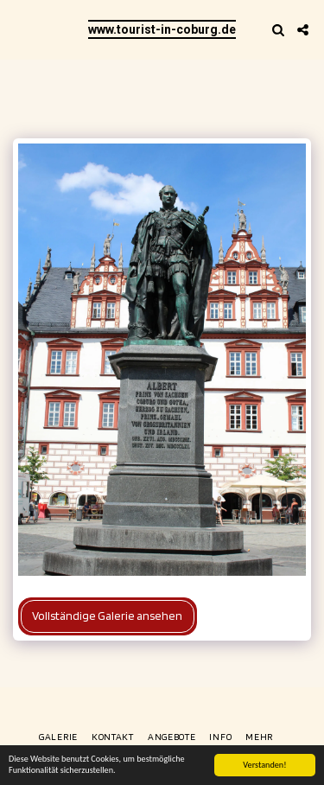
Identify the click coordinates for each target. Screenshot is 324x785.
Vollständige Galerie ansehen (107, 615)
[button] (19, 29)
